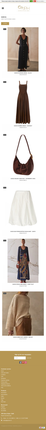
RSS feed (3, 402)
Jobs (2, 376)
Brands (2, 398)
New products (4, 394)
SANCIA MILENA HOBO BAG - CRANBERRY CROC (23, 178)
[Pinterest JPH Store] (23, 362)
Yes (31, 1)
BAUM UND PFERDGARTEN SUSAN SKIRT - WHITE (23, 231)
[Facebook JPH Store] (20, 362)
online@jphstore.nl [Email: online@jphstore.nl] (7, 420)
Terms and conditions (6, 386)
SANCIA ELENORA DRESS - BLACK (23, 73)
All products (3, 393)
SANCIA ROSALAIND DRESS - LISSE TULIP (23, 284)
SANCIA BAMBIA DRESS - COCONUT (23, 126)
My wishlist (3, 411)
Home (2, 19)
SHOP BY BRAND (7, 19)
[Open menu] (3, 8)
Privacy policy (4, 382)
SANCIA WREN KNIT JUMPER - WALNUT (23, 337)
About (2, 371)
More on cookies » (40, 1)
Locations (3, 375)
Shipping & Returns (5, 384)
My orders (3, 409)
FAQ (2, 387)
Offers (2, 396)
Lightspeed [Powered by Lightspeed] (20, 426)
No (34, 1)
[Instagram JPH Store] (25, 362)
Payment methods (5, 380)
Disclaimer (3, 378)
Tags (2, 400)
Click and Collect (5, 373)
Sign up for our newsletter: (23, 354)
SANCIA (13, 19)
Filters (5, 23)
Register (3, 407)
